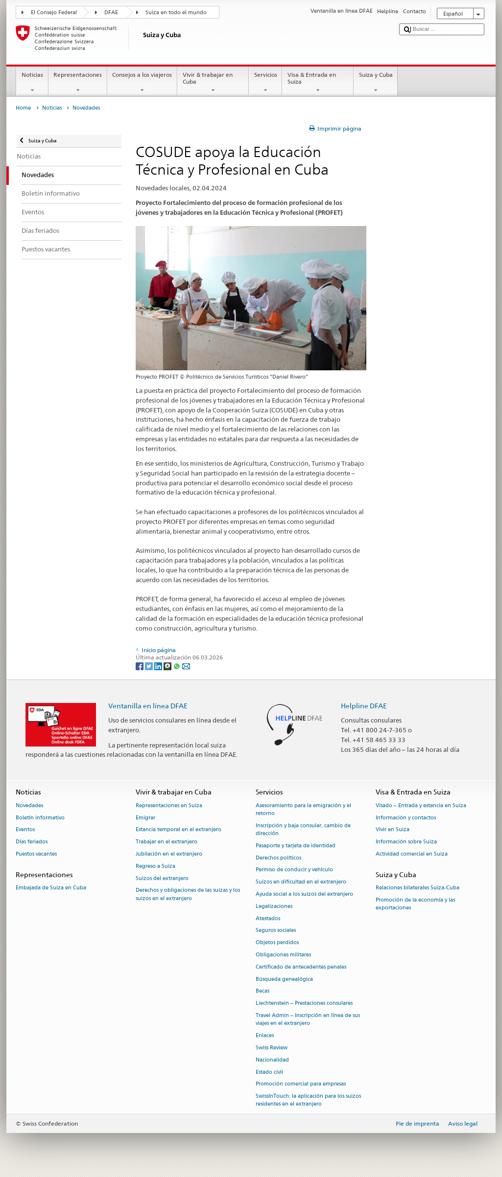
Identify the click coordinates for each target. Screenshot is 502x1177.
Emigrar (145, 818)
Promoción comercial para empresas (301, 1084)
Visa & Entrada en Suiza (318, 82)
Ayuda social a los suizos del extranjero (304, 894)
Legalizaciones (274, 906)
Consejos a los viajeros (142, 82)
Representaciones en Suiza (169, 805)
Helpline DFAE (364, 706)
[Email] (186, 665)
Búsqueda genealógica (284, 979)
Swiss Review (271, 1047)
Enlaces (265, 1035)
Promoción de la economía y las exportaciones (415, 904)
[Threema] (168, 665)
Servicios (265, 82)
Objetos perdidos (277, 943)
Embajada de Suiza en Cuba (51, 887)
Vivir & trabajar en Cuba (213, 82)
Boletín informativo (40, 818)
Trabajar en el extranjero (166, 842)
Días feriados (32, 842)
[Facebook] (140, 665)
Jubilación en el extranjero (169, 854)
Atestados (268, 918)
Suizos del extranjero (162, 878)
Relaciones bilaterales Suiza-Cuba (417, 887)
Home (23, 108)
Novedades (29, 805)
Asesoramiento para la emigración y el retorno (303, 809)
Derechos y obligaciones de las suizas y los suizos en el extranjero (188, 894)
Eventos (25, 830)
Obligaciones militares (283, 954)
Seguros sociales (276, 931)
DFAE (111, 12)
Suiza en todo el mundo (176, 12)
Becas (262, 991)
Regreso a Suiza (155, 866)
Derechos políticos (278, 858)
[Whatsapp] (177, 665)
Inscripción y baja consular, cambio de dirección (303, 829)
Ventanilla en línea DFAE (148, 706)
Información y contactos (406, 818)
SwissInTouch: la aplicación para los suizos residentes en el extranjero (308, 1100)
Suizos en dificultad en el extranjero (301, 882)
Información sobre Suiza (406, 842)
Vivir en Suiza (392, 830)
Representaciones (78, 82)
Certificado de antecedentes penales (301, 967)
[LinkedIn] (159, 665)
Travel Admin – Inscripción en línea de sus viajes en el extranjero (308, 1019)
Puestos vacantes (36, 854)
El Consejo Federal (54, 12)
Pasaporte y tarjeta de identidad (295, 845)
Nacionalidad (272, 1060)
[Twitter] (149, 665)
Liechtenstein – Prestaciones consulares (304, 1003)
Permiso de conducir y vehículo (294, 870)
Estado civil (269, 1072)
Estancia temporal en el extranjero (178, 830)
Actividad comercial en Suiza (412, 854)
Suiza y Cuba (375, 82)
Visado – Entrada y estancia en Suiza (421, 805)
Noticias (32, 82)
